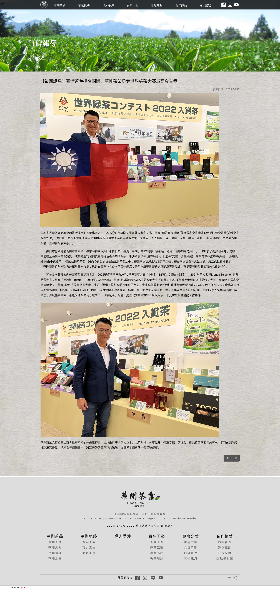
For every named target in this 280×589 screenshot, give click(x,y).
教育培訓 (157, 558)
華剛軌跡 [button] (84, 5)
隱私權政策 (224, 558)
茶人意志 (89, 547)
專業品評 (157, 553)
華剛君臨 (55, 547)
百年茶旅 (89, 542)
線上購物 (205, 5)
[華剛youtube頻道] (236, 4)
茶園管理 (157, 542)
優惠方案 (191, 542)
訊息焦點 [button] (156, 5)
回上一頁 (231, 458)
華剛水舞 (55, 558)
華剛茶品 (59, 5)
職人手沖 (108, 5)
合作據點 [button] (181, 5)
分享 (232, 577)
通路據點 (225, 547)
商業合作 (225, 542)
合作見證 (225, 553)
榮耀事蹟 (89, 553)
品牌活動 (191, 547)
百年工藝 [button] (132, 5)
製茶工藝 (157, 547)
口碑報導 (191, 553)
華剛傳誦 (55, 553)
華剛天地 (55, 542)
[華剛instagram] (230, 4)
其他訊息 (191, 558)
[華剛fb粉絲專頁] (223, 4)
